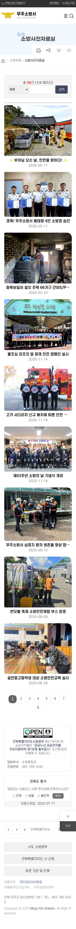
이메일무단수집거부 (17, 887)
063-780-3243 (32, 767)
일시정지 (24, 829)
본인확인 (54, 3)
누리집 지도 (68, 3)
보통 (31, 796)
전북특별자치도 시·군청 (38, 859)
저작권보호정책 (44, 887)
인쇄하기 (38, 49)
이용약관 (9, 882)
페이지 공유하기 (49, 49)
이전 (8, 829)
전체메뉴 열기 (65, 15)
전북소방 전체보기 (13, 4)
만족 (19, 796)
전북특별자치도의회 (43, 829)
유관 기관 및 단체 (38, 871)
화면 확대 (59, 49)
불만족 (45, 796)
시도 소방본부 (38, 847)
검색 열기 (72, 15)
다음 (16, 829)
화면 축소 (69, 49)
